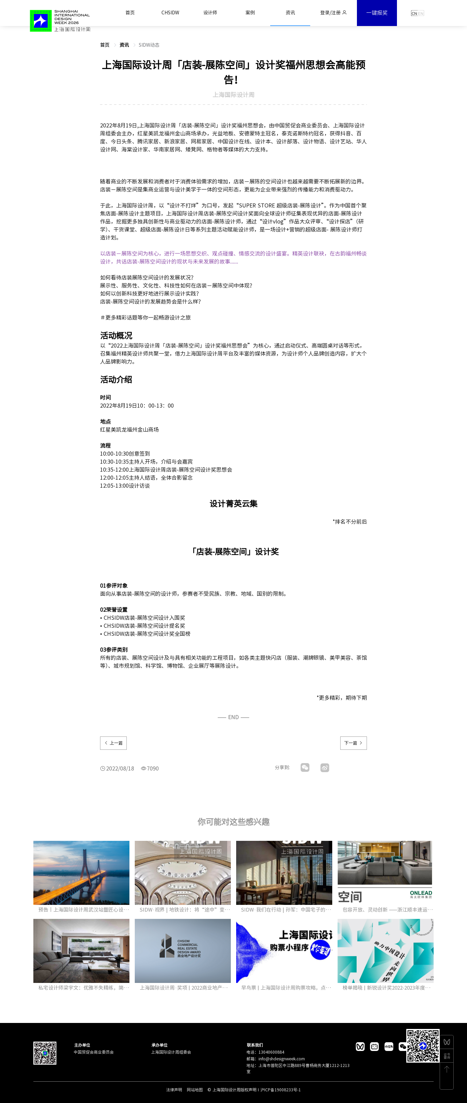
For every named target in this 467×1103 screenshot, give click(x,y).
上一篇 (113, 742)
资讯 (124, 45)
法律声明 (174, 1090)
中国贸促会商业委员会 (94, 1052)
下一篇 (353, 742)
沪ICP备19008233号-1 (280, 1090)
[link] (124, 45)
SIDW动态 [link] (149, 45)
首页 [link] (105, 45)
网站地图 (195, 1090)
